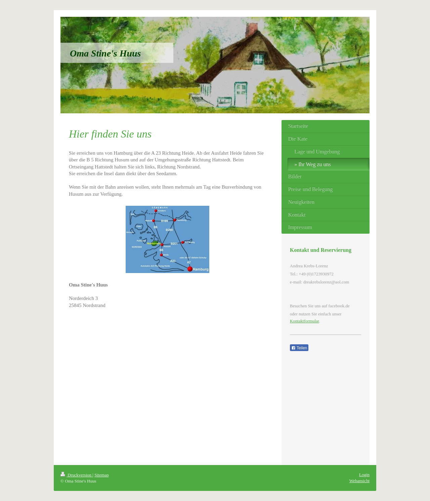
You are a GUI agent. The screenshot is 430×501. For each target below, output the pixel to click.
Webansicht (359, 480)
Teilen (299, 348)
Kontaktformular (304, 320)
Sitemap (101, 474)
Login (364, 474)
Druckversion (76, 474)
